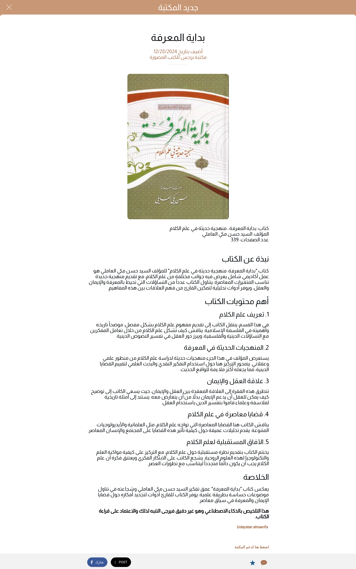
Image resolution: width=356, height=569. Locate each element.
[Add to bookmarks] (252, 562)
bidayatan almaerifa (252, 527)
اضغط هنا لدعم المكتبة (252, 547)
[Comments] (263, 562)
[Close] (9, 7)
